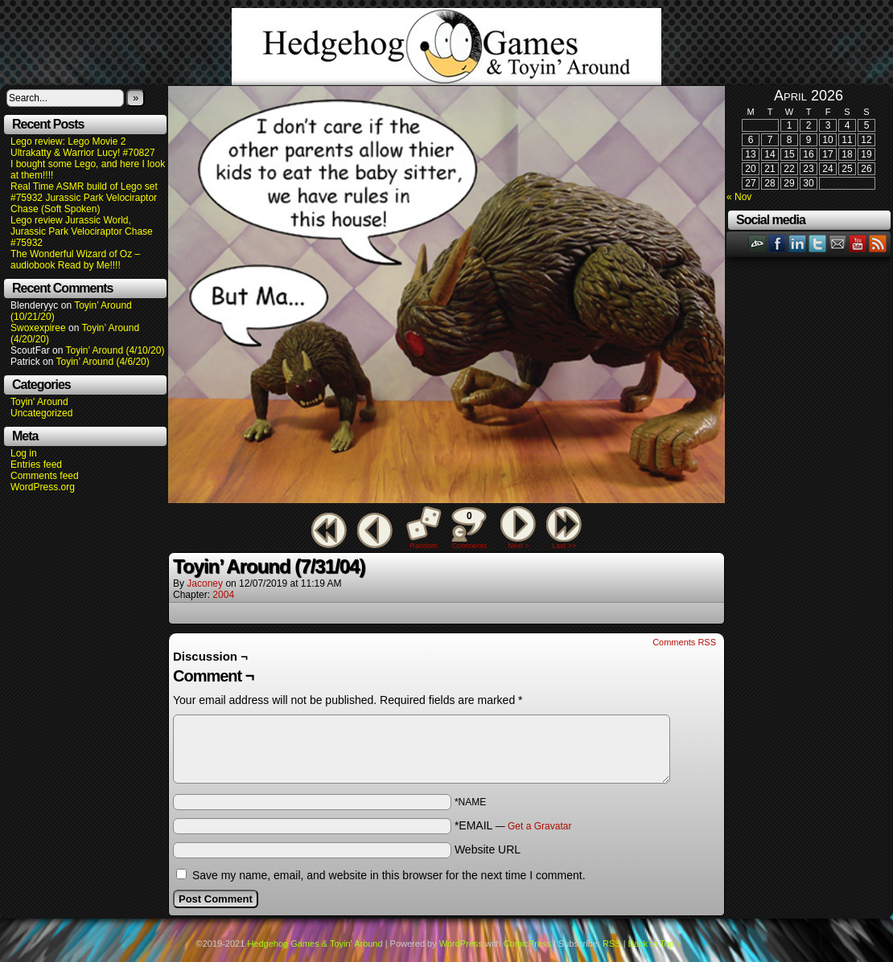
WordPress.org (42, 487)
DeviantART (757, 243)
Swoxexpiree (38, 328)
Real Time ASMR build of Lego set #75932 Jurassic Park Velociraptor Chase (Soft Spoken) (84, 198)
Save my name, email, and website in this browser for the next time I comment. (389, 875)
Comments (469, 528)
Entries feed (36, 464)
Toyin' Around (39, 401)
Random (424, 546)
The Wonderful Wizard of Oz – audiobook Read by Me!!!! (75, 259)
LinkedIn (798, 243)
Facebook (777, 243)
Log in (23, 453)
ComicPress (527, 943)
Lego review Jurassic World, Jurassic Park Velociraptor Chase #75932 (81, 231)
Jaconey (205, 583)
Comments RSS (684, 642)
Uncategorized (41, 413)
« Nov (738, 197)
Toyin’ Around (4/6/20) (103, 361)
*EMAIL (513, 825)
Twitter (818, 243)
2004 (223, 594)
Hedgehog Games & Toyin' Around (446, 46)
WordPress (461, 943)
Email (838, 243)
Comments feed (44, 475)
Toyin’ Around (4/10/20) (115, 350)
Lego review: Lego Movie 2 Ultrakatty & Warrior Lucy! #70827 (82, 147)
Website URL (488, 849)
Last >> (564, 546)
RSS (878, 243)
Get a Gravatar (539, 826)
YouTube (858, 243)
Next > (518, 546)
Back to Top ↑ (654, 943)
